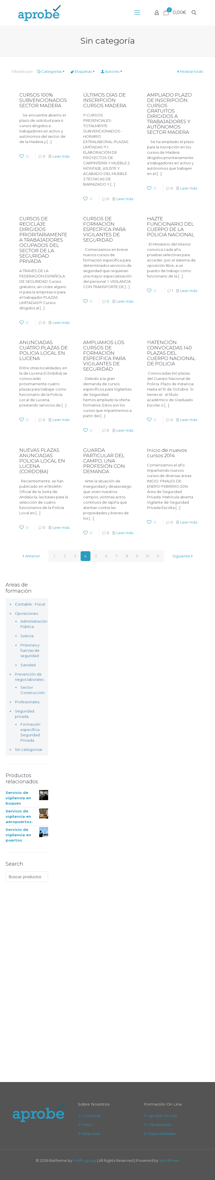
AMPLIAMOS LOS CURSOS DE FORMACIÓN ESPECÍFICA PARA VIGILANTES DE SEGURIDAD (104, 356)
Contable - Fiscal (30, 604)
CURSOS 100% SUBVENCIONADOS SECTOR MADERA (43, 100)
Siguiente (183, 556)
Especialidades (162, 1133)
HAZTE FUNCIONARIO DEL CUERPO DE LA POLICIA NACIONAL (170, 226)
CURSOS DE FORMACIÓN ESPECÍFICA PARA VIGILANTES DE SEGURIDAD (104, 229)
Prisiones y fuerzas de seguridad (29, 650)
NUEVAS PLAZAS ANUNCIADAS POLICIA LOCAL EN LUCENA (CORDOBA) (42, 460)
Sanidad (28, 665)
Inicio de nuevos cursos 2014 (167, 452)
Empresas (91, 1133)
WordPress (169, 1160)
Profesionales (27, 702)
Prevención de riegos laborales (29, 677)
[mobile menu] (137, 12)
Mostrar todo (189, 71)
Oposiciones (26, 613)
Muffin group (84, 1160)
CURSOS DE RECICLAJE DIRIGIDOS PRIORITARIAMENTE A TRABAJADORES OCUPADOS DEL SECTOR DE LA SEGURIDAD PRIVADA (43, 240)
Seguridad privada (24, 714)
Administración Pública (31, 624)
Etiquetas (82, 71)
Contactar (91, 1115)
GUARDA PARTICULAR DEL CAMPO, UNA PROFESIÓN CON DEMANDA (104, 460)
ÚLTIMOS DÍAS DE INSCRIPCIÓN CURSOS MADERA (104, 100)
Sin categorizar (29, 749)
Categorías (51, 71)
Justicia (27, 636)
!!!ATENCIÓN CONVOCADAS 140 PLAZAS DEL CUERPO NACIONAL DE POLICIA (171, 353)
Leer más (61, 156)
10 (147, 556)
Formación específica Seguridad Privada (30, 732)
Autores (112, 71)
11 (158, 556)
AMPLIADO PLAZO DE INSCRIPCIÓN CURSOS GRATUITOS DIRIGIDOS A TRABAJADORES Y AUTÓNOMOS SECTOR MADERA (169, 113)
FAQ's (87, 1124)
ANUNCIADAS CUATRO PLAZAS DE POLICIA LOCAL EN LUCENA (43, 350)
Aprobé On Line (162, 1115)
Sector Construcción (31, 690)
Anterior (31, 556)
